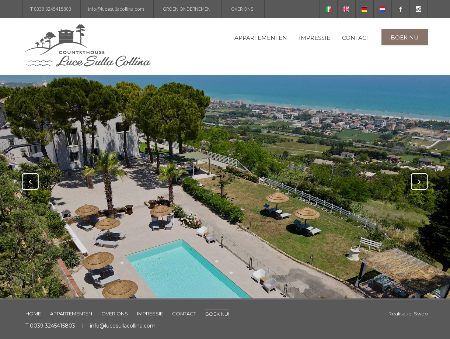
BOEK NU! (217, 314)
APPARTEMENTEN (260, 37)
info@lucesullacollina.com (123, 325)
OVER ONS (114, 313)
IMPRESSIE (314, 37)
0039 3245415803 (52, 325)
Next (419, 181)
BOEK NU (405, 37)
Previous (30, 181)
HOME (33, 313)
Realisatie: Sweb (408, 313)
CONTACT (356, 37)
